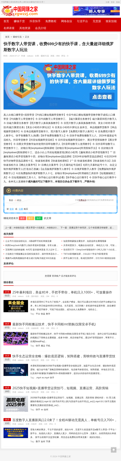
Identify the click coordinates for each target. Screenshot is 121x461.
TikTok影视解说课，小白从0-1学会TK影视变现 (85, 253)
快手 (39, 218)
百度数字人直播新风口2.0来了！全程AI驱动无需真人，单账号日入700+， (64, 420)
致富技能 (111, 21)
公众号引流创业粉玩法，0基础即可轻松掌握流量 (28, 241)
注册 (107, 2)
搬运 (43, 345)
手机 (48, 345)
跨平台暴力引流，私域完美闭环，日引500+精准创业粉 (89, 258)
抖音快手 (35, 21)
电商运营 (35, 360)
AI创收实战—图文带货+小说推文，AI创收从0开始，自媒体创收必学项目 (48, 227)
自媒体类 (35, 328)
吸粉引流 (17, 36)
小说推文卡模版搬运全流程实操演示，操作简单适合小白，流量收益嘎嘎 (39, 253)
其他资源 (24, 28)
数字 (30, 218)
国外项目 (35, 296)
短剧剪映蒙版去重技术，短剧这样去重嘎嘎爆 (84, 241)
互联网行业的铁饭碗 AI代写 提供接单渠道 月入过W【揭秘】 (34, 249)
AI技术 (34, 424)
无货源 (97, 21)
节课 (48, 441)
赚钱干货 (19, 21)
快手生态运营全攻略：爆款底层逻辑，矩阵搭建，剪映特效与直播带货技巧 (63, 358)
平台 (38, 313)
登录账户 (56, 275)
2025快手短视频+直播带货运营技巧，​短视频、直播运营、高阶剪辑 (60, 388)
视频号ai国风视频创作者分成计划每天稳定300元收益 (30, 258)
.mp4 (38, 377)
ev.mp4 (45, 377)
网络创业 (66, 21)
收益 (43, 313)
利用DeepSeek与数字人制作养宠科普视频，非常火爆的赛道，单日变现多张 (41, 245)
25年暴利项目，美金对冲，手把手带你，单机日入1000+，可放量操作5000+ (62, 294)
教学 (22, 218)
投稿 (118, 2)
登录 (113, 2)
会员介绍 (40, 28)
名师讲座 (9, 28)
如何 (46, 409)
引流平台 (82, 21)
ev (42, 409)
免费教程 (50, 21)
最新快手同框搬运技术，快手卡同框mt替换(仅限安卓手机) (54, 324)
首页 (6, 21)
